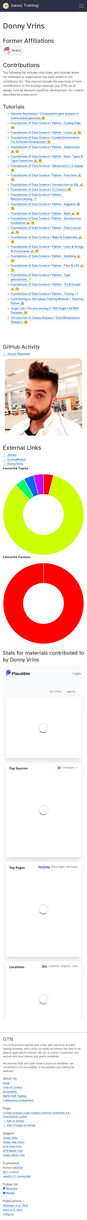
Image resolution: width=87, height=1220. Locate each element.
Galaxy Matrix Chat (14, 1155)
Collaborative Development (18, 1100)
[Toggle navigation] (81, 6)
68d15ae (18, 1168)
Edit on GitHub (13, 1121)
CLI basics (59, 189)
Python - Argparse (64, 204)
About (6, 1083)
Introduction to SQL (66, 184)
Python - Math (61, 213)
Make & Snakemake (65, 237)
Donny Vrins (13, 464)
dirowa (9, 455)
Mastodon (12, 1189)
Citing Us (8, 1214)
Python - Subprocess (66, 147)
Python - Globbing (64, 256)
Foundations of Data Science (30, 123)
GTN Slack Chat (12, 1146)
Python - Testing (63, 294)
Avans (12, 50)
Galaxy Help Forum (13, 1142)
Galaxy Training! (21, 6)
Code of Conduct (13, 1087)
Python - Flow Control (66, 228)
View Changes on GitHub (19, 1125)
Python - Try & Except (66, 284)
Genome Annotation (24, 113)
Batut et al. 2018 (12, 1210)
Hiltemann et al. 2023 (15, 1205)
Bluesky (9, 1193)
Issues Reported (16, 354)
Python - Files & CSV (66, 265)
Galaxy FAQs (10, 1138)
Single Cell (18, 308)
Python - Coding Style (66, 123)
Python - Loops (62, 132)
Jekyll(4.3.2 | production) (17, 1176)
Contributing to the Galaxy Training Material (40, 299)
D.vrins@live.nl (14, 459)
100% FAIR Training (14, 1096)
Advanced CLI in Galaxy (67, 166)
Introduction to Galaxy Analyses (32, 318)
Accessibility (10, 1092)
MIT (5, 1172)
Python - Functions (65, 175)
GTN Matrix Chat (13, 1151)
